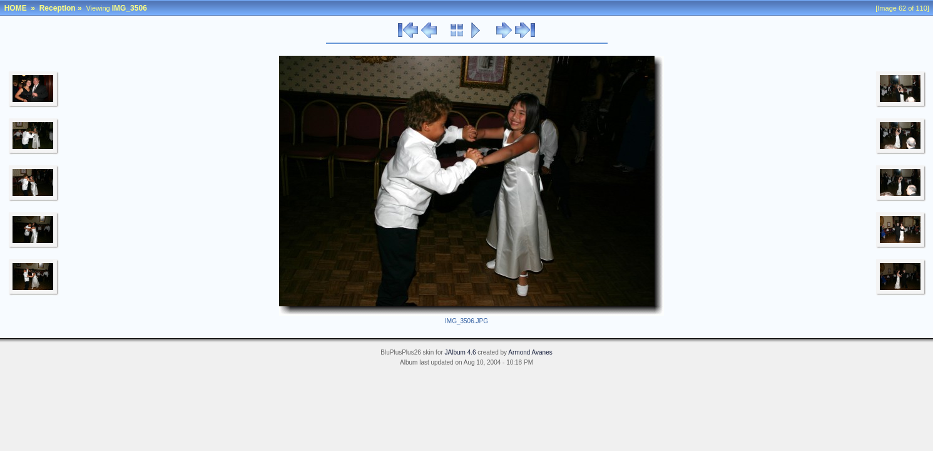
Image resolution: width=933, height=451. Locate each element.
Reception (57, 8)
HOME (15, 8)
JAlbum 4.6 (460, 352)
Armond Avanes (530, 352)
